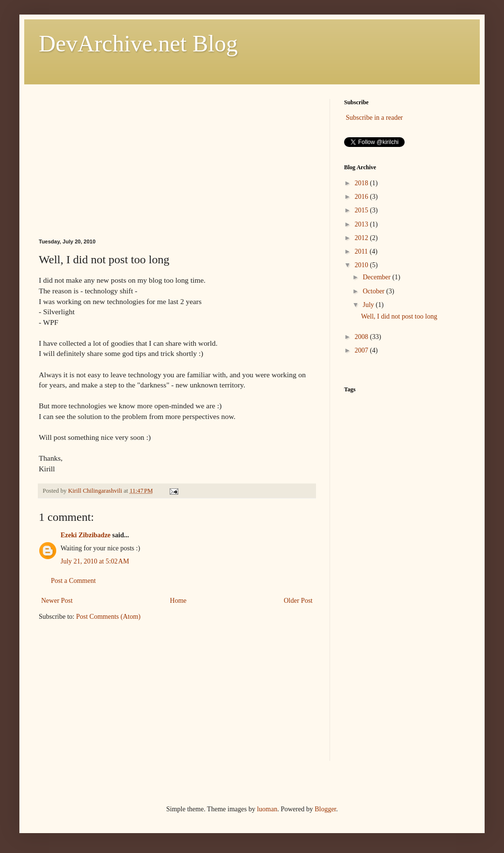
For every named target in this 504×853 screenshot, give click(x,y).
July (369, 304)
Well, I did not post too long (399, 316)
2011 (362, 251)
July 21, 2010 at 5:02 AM (95, 561)
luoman (267, 809)
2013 (362, 224)
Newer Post (57, 600)
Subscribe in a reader (374, 117)
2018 (362, 183)
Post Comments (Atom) (108, 616)
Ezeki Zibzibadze (85, 535)
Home (178, 600)
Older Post (298, 600)
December (377, 277)
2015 (362, 210)
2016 (362, 196)
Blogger (325, 809)
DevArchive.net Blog (138, 43)
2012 (362, 237)
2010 (362, 265)
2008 (362, 336)
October (374, 291)
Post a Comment (73, 580)
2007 (362, 350)
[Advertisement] (177, 160)
